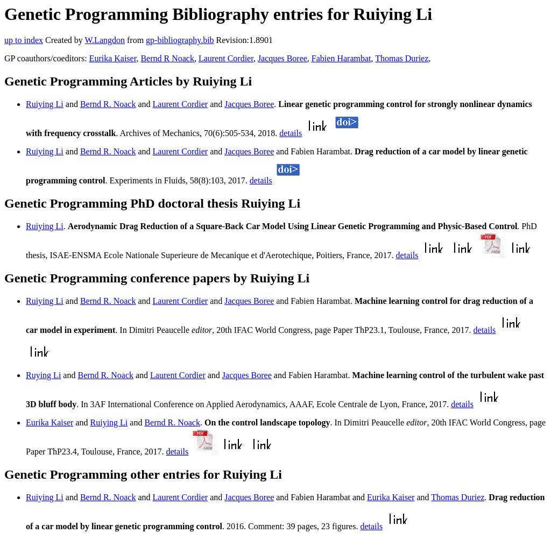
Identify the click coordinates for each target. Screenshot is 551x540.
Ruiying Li (44, 104)
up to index (23, 40)
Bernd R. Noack (108, 104)
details (290, 133)
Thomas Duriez (401, 58)
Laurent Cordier (226, 58)
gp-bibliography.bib (180, 40)
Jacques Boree (282, 58)
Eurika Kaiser (113, 58)
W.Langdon (104, 40)
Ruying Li (43, 375)
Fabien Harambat (341, 58)
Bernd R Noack (167, 58)
